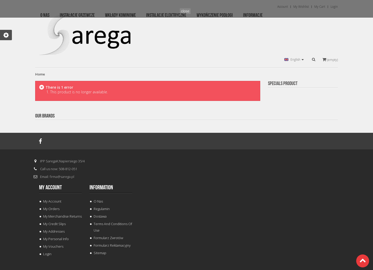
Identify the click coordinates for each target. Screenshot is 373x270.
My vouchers (53, 246)
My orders (51, 208)
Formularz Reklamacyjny (112, 245)
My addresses (54, 231)
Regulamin (102, 208)
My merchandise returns (62, 216)
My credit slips (54, 223)
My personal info (56, 239)
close (185, 11)
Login (47, 254)
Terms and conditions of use (113, 227)
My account (50, 187)
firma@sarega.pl (62, 176)
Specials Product (282, 83)
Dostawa (100, 216)
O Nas (98, 201)
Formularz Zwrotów (108, 238)
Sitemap (100, 253)
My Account (52, 201)
